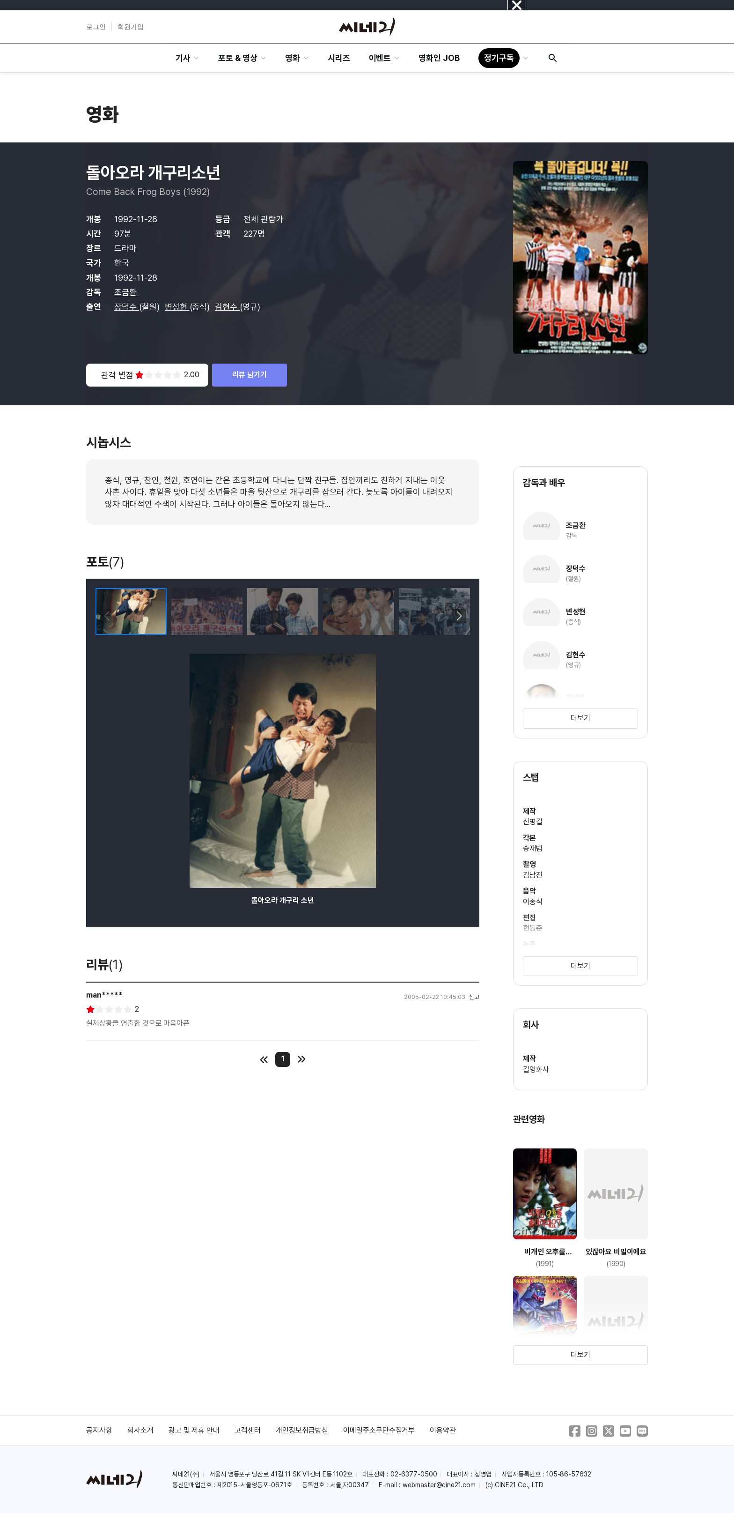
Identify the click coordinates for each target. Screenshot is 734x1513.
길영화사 (536, 1069)
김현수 (227, 307)
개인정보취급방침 (302, 1430)
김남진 (533, 875)
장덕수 (126, 307)
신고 (474, 996)
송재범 (533, 848)
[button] (459, 616)
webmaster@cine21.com (439, 1485)
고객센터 (248, 1430)
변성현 (177, 307)
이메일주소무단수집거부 (379, 1430)
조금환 (126, 292)
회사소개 (140, 1430)
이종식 (533, 901)
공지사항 (99, 1430)
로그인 (96, 26)
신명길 (533, 821)
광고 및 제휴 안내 (194, 1430)
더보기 (580, 718)
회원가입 (130, 26)
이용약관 (443, 1430)
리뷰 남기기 (249, 374)
